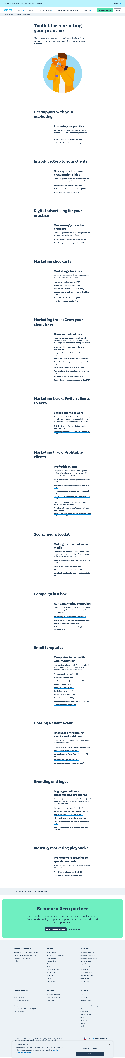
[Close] (109, 1044)
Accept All (90, 1053)
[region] (62, 1049)
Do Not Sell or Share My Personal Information (30, 1056)
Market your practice (24, 15)
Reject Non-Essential (90, 1048)
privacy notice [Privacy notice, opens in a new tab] (26, 1052)
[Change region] (99, 1040)
